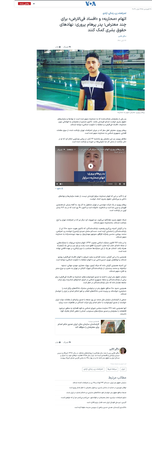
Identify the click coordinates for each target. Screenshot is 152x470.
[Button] (52, 46)
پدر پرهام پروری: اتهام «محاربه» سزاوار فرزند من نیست (86, 149)
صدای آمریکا (104, 152)
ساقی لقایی (108, 36)
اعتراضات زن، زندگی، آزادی (100, 13)
